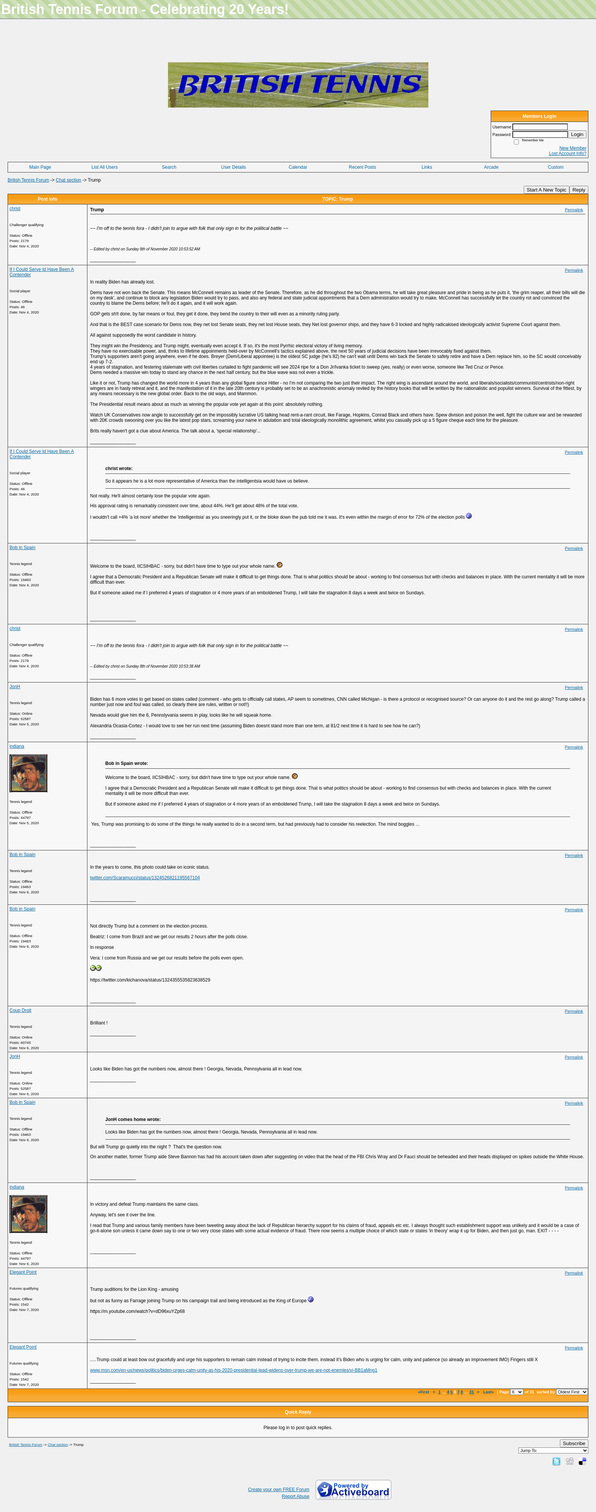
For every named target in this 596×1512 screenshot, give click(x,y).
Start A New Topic (546, 190)
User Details (233, 167)
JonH (15, 686)
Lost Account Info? (567, 153)
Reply (578, 190)
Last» (489, 1392)
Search (169, 167)
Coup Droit (20, 1010)
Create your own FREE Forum (278, 1489)
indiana (17, 746)
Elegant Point (23, 1272)
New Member (573, 148)
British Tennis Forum (28, 180)
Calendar (298, 167)
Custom (556, 167)
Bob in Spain (22, 547)
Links (427, 167)
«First (424, 1392)
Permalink (574, 209)
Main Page (40, 167)
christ (15, 208)
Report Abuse (295, 1496)
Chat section (68, 180)
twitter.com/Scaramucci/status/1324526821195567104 (145, 877)
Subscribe (574, 1443)
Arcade (491, 167)
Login (577, 134)
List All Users (105, 167)
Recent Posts (362, 167)
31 (471, 1392)
